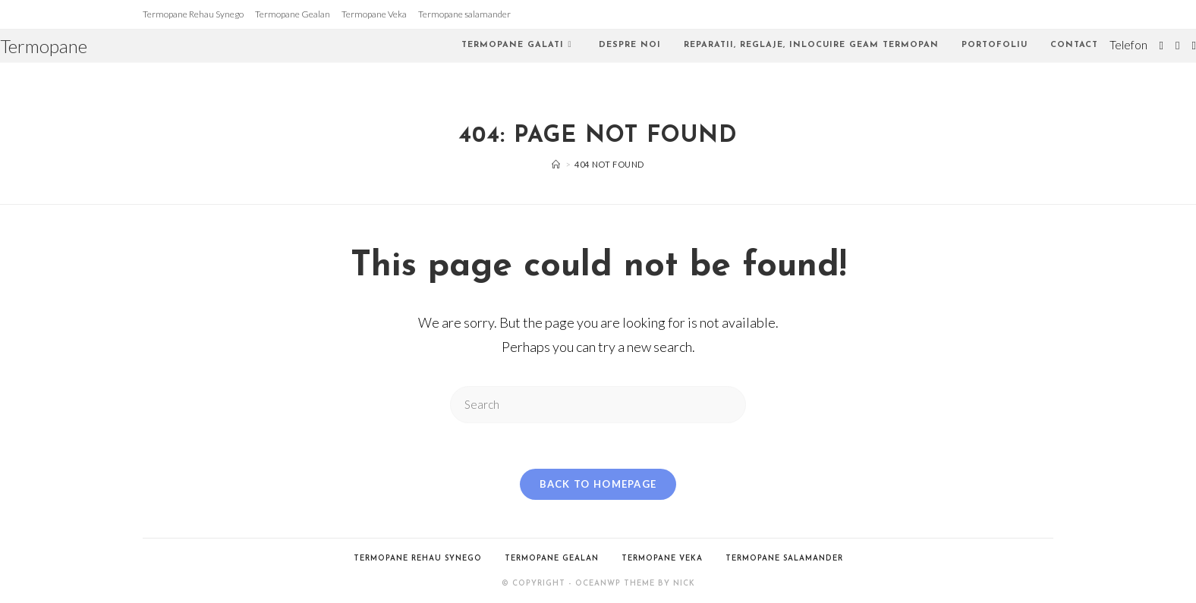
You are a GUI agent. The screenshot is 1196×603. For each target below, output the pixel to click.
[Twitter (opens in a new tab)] (1161, 45)
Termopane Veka (374, 14)
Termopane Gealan (292, 14)
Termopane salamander (464, 14)
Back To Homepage (598, 484)
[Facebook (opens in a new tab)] (1177, 45)
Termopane (43, 46)
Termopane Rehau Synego (193, 14)
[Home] (556, 164)
